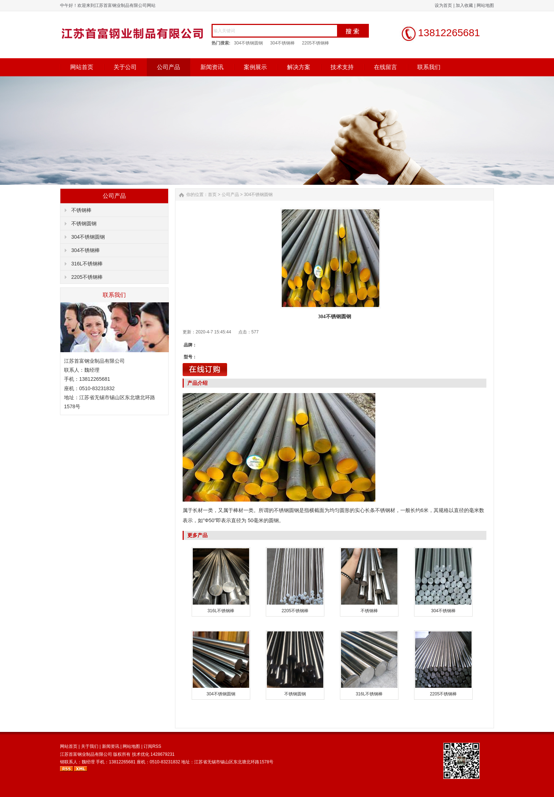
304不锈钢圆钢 (248, 43)
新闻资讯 (211, 67)
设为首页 (443, 5)
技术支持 (342, 67)
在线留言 (385, 67)
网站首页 (81, 67)
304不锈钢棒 (282, 43)
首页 (212, 194)
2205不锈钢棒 (315, 43)
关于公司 (125, 67)
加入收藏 (464, 5)
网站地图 (485, 5)
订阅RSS (152, 746)
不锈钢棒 (81, 210)
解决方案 (298, 67)
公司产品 (168, 67)
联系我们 (428, 67)
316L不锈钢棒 (87, 264)
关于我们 (89, 746)
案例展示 (255, 67)
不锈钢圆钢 (84, 223)
